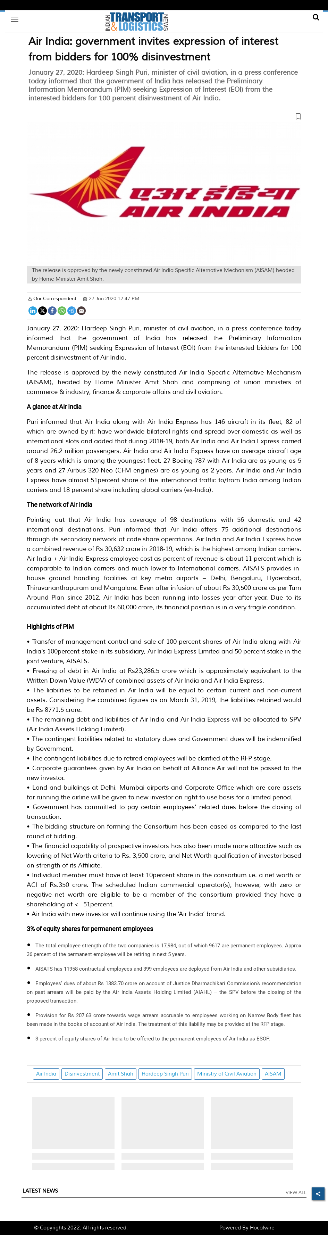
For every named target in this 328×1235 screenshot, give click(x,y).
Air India (46, 1074)
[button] (164, 117)
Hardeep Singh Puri (165, 1074)
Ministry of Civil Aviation (226, 1074)
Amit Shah (120, 1074)
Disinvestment (82, 1074)
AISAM (273, 1074)
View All (296, 1192)
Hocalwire (262, 1228)
